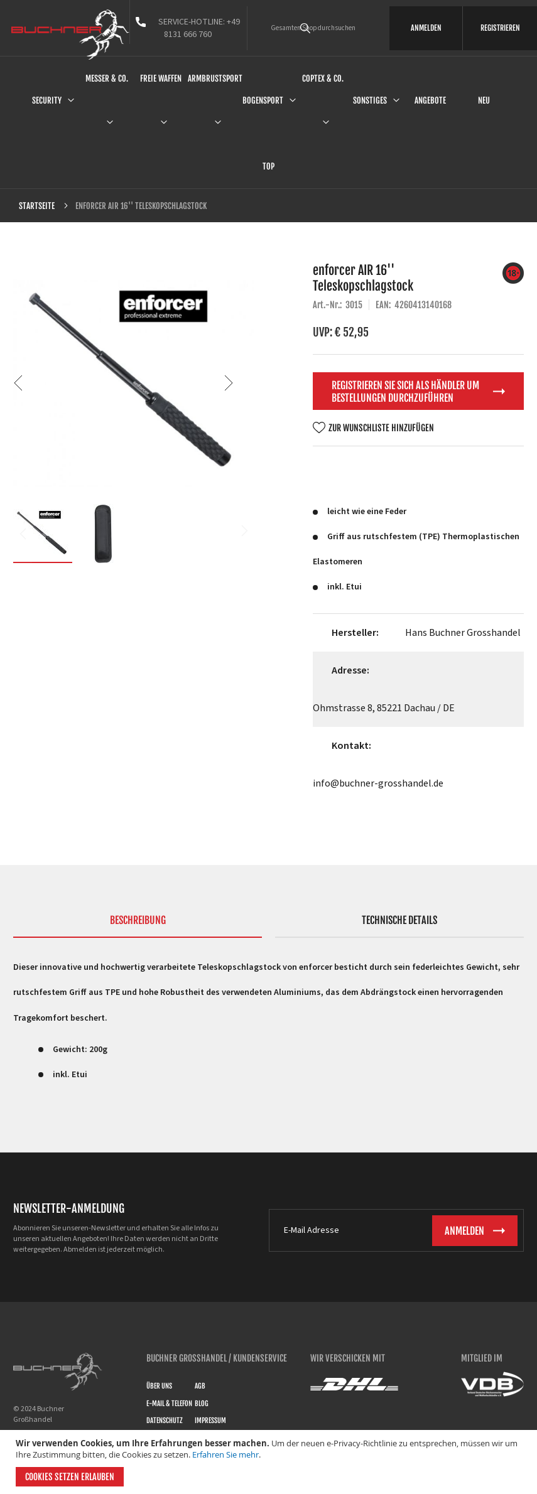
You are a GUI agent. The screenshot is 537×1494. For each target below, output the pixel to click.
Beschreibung (138, 920)
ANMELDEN (426, 28)
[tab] (137, 926)
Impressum (210, 1420)
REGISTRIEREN (500, 28)
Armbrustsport (215, 78)
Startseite (37, 206)
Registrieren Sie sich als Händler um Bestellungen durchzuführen (405, 391)
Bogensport (262, 100)
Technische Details (399, 920)
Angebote (430, 100)
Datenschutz (164, 1420)
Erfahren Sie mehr (225, 1454)
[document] (270, 1462)
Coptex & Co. (323, 78)
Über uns (159, 1386)
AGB (200, 1386)
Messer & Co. (106, 78)
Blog (202, 1403)
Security (47, 100)
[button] (228, 382)
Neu (484, 100)
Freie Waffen (161, 78)
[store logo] (70, 34)
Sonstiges (370, 100)
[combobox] (323, 28)
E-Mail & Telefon (169, 1403)
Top (268, 166)
